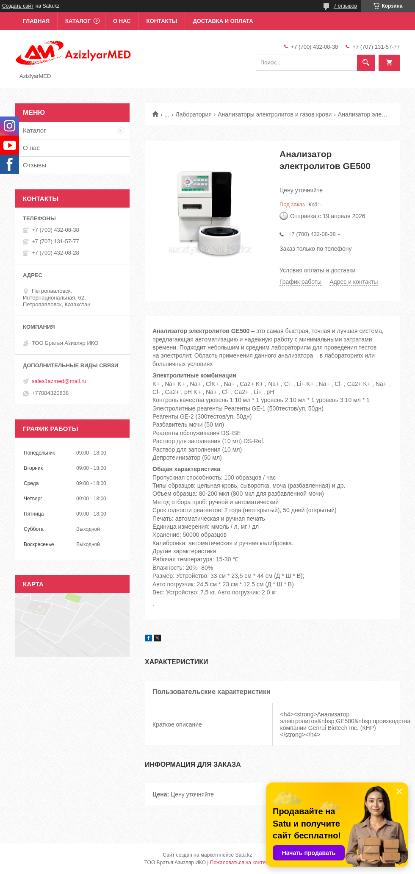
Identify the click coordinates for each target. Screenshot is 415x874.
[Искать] (366, 63)
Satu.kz (243, 855)
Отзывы (34, 165)
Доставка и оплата (223, 21)
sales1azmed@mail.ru (59, 381)
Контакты (162, 21)
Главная (36, 21)
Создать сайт (17, 6)
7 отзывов (345, 6)
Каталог (78, 21)
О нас (122, 21)
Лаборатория (194, 114)
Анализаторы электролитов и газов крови (275, 114)
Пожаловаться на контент (240, 863)
